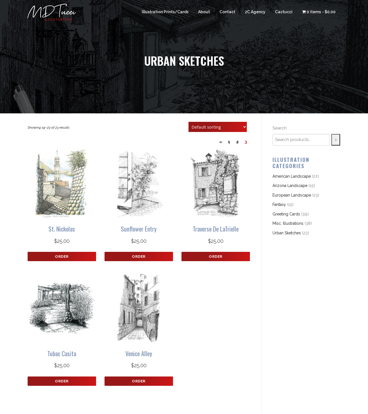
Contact (227, 12)
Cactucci (283, 12)
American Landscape (291, 176)
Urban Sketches (286, 233)
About (204, 12)
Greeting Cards (286, 214)
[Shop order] (218, 127)
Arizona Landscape (289, 185)
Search (279, 128)
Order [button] (62, 256)
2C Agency (255, 12)
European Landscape (291, 195)
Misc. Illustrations (287, 223)
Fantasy (279, 204)
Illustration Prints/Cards (165, 12)
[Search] (335, 140)
